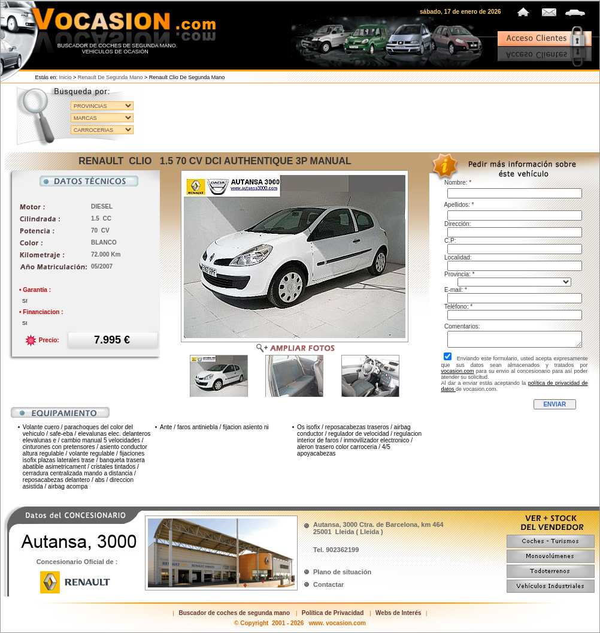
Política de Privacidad (332, 613)
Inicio (65, 77)
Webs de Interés (398, 613)
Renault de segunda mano (110, 77)
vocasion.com (457, 371)
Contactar (328, 584)
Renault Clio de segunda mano (187, 77)
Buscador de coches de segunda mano (234, 613)
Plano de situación (342, 571)
